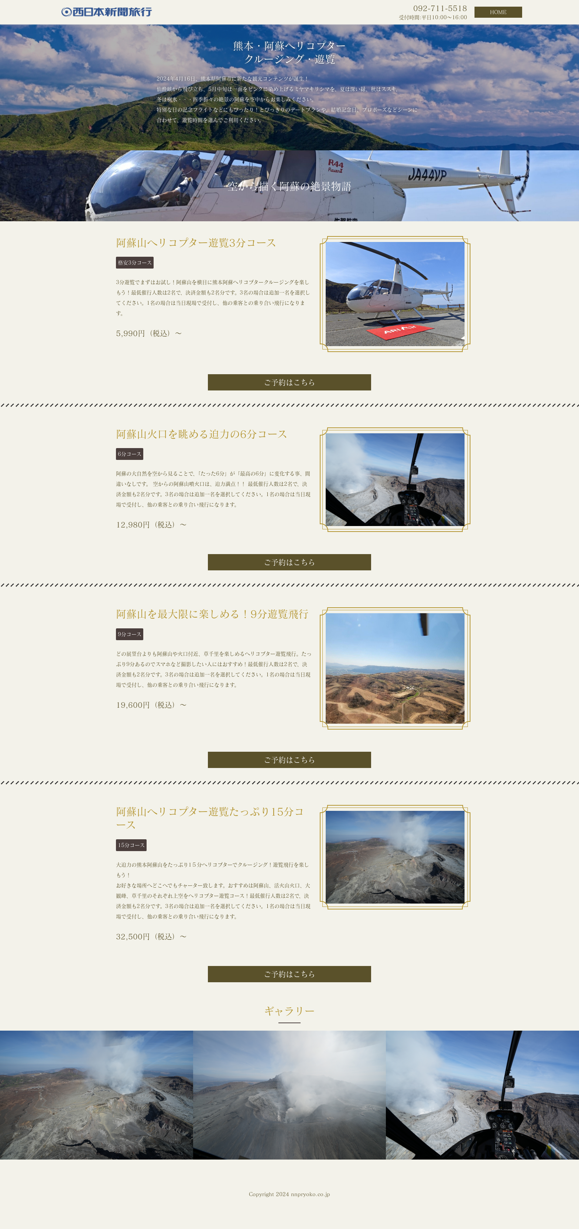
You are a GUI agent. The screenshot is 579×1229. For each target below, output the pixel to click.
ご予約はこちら (289, 382)
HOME (498, 12)
